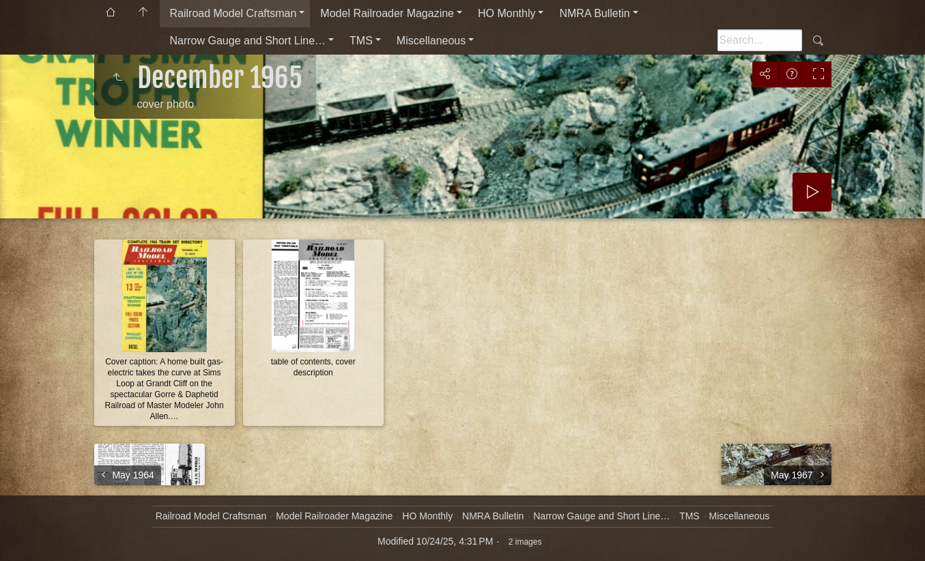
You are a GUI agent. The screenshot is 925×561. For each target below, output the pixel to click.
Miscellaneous (431, 40)
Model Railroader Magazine (387, 13)
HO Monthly (506, 13)
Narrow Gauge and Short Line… (248, 40)
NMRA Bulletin (594, 13)
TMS (361, 40)
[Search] (759, 40)
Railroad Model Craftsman (233, 13)
